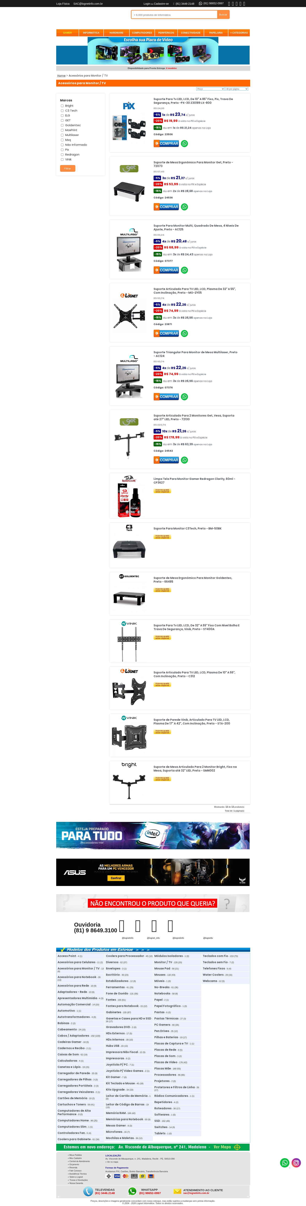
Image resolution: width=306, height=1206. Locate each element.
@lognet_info (153, 938)
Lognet (75, 15)
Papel (158, 1000)
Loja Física (63, 3)
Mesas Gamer (116, 1125)
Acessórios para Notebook (77, 977)
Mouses (159, 975)
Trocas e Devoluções (78, 1180)
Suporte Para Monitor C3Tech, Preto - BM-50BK (187, 528)
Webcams (210, 981)
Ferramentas (115, 987)
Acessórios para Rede (73, 986)
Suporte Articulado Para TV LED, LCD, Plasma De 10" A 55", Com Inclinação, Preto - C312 (194, 674)
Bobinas (63, 1023)
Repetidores (163, 1102)
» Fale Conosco (75, 1171)
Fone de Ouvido (117, 993)
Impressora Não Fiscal (122, 1052)
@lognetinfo (127, 938)
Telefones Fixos (214, 968)
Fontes (111, 1000)
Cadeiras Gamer (69, 1042)
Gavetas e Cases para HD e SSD (128, 1018)
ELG (67, 115)
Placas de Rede (165, 1050)
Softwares (161, 1115)
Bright (69, 106)
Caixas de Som (68, 1054)
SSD (157, 1121)
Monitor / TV (163, 962)
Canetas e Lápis (69, 1067)
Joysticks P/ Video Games (124, 1071)
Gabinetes (113, 1012)
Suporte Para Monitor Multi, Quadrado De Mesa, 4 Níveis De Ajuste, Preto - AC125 (196, 227)
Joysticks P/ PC (117, 1065)
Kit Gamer (113, 1077)
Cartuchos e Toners (72, 1104)
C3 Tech (71, 110)
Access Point (67, 956)
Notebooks (162, 993)
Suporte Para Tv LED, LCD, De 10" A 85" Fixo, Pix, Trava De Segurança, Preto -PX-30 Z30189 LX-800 (193, 101)
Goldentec (73, 125)
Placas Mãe (162, 1068)
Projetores (162, 1081)
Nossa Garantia (76, 1183)
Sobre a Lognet (76, 1177)
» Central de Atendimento (79, 1161)
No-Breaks (162, 987)
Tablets (159, 1133)
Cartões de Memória (72, 1098)
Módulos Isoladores (168, 956)
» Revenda (72, 1168)
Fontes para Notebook (122, 1006)
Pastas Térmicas (166, 1018)
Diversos (112, 962)
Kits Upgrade (115, 1090)
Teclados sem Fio (215, 962)
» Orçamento (73, 1164)
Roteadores (163, 1108)
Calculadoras (67, 1061)
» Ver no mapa (111, 1162)
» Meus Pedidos (75, 1155)
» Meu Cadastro (75, 1158)
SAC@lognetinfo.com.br (88, 3)
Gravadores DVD (118, 1027)
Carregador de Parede (74, 1073)
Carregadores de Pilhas (75, 1079)
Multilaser (72, 135)
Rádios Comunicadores (171, 1096)
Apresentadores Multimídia (77, 998)
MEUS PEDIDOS (191, 25)
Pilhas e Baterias (166, 1037)
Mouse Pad (162, 968)
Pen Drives (161, 1031)
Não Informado (76, 145)
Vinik (68, 159)
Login (147, 3)
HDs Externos (115, 1033)
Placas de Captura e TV (171, 1043)
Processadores (165, 1075)
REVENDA (223, 25)
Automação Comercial (74, 1004)
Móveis (159, 981)
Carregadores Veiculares (76, 1092)
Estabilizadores (117, 981)
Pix (67, 150)
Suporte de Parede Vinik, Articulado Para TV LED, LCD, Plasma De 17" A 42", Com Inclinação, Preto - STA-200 (192, 721)
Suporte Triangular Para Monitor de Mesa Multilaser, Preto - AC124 (196, 354)
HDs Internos (115, 1040)
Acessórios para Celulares (76, 962)
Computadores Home (73, 1120)
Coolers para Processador (125, 956)
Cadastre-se (161, 3)
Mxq (68, 140)
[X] (236, 5)
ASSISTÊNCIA (238, 25)
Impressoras (115, 1058)
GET (68, 120)
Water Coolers (213, 975)
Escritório (113, 975)
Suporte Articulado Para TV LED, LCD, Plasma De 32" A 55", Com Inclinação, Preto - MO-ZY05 (195, 291)
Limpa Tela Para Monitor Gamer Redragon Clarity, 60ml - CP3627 (194, 481)
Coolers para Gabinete (74, 1139)
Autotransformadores (74, 1017)
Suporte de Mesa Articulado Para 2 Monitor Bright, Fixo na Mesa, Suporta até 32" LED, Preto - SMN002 (195, 768)
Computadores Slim (72, 1127)
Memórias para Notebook (124, 1119)
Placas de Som (164, 1056)
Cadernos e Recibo (71, 1048)
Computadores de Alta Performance (74, 1112)
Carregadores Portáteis (75, 1086)
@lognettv (208, 938)
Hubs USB (112, 1046)
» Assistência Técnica (77, 1174)
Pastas (159, 1012)
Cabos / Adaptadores (73, 1036)
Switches (160, 1127)
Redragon (72, 154)
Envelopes (113, 968)
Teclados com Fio (215, 956)
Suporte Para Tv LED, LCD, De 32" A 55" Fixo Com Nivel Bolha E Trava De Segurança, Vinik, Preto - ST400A (196, 627)
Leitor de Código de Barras (125, 1104)
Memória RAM (116, 1113)
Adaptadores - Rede (72, 992)
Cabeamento (67, 1029)
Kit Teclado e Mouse (120, 1083)
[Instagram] (296, 1167)
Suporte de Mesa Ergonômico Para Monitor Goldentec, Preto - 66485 (193, 580)
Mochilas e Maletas (120, 1138)
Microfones (114, 1132)
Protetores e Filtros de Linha (174, 1087)
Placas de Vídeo (165, 1062)
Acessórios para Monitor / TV (79, 968)
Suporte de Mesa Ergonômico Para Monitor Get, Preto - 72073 (193, 164)
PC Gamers (162, 1025)
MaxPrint (71, 130)
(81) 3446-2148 (183, 3)
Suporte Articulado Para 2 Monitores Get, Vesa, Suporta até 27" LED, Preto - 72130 (194, 417)
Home (61, 76)
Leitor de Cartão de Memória (127, 1096)
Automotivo (66, 1011)
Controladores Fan (71, 1133)
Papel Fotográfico (167, 1006)
